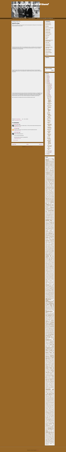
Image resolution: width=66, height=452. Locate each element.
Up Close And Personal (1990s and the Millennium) (45, 18)
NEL (53, 308)
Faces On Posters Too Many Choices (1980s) (19, 18)
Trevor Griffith (51, 426)
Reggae (47, 350)
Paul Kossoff (52, 327)
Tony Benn (47, 422)
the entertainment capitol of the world (50, 396)
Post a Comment (15, 140)
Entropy (53, 228)
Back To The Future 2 (49, 129)
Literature (50, 286)
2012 (47, 81)
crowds (50, 213)
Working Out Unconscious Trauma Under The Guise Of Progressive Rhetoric (50, 443)
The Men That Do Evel (49, 104)
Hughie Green (52, 254)
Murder (51, 305)
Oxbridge (53, 325)
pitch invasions (48, 333)
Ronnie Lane (52, 361)
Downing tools (47, 225)
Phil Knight (15, 128)
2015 (47, 77)
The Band (50, 391)
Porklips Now (49, 105)
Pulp (47, 344)
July (48, 90)
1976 (49, 162)
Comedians (52, 204)
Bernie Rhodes (50, 180)
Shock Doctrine (51, 372)
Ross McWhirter (49, 362)
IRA (52, 258)
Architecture (47, 174)
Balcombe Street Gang (51, 178)
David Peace (52, 217)
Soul (53, 376)
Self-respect (48, 369)
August (48, 89)
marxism (51, 293)
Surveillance (47, 386)
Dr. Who (52, 225)
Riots (52, 356)
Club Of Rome (47, 200)
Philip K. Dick (52, 332)
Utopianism (47, 431)
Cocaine (52, 200)
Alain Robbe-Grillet (51, 165)
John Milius (47, 273)
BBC (46, 180)
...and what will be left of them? (30, 4)
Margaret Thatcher (51, 290)
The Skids (47, 415)
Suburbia (47, 385)
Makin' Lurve (52, 288)
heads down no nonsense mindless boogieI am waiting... (49, 100)
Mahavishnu (47, 288)
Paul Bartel (48, 327)
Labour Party (48, 282)
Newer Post (14, 144)
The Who (50, 418)
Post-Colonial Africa (50, 336)
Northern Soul (47, 322)
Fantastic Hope (48, 29)
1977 (52, 162)
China (53, 196)
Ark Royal (51, 174)
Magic (52, 287)
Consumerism (49, 208)
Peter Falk (47, 330)
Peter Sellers (48, 331)
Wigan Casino (51, 440)
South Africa (49, 377)
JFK (50, 269)
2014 (47, 79)
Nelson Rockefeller (48, 309)
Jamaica (49, 262)
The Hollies (47, 398)
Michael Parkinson (49, 297)
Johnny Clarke (52, 274)
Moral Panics (49, 304)
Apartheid (52, 173)
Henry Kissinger (52, 250)
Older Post (41, 144)
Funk (51, 239)
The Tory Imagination (31, 18)
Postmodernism (49, 339)
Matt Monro (52, 294)
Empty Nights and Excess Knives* (49, 125)
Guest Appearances (48, 246)
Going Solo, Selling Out (49, 127)
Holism (46, 252)
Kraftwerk (47, 281)
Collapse (47, 204)
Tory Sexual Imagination (50, 423)
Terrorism (47, 390)
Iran (46, 259)
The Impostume (48, 45)
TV (51, 427)
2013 (47, 80)
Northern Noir (51, 321)
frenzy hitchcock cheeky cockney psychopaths (50, 239)
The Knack (51, 400)
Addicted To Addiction (49, 107)
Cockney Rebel (47, 201)
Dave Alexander (51, 216)
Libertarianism (48, 284)
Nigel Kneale (51, 317)
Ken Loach (47, 278)
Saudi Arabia (51, 365)
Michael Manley (52, 296)
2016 (47, 76)
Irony (49, 259)
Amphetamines (52, 170)
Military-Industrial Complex (48, 300)
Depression (51, 222)
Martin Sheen (51, 292)
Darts (46, 216)
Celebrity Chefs (52, 193)
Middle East (48, 298)
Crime (47, 212)
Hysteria (52, 255)
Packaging (47, 326)
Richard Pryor (47, 353)
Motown (47, 305)
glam (49, 242)
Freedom (49, 238)
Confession (47, 207)
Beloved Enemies (48, 24)
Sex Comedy (47, 371)
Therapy (49, 419)
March (48, 95)
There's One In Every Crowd (49, 135)
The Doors (50, 395)
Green (52, 245)
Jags (46, 262)
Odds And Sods (48, 122)
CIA (52, 197)
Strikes (52, 381)
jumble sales (51, 276)
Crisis (50, 212)
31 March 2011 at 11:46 (17, 138)
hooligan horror (51, 253)
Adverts (47, 165)
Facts (46, 232)
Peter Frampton (52, 330)
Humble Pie (48, 255)
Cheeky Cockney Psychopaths (50, 195)
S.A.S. (50, 364)
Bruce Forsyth (51, 189)
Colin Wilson (50, 203)
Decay (52, 219)
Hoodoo (47, 253)
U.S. (52, 428)
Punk (51, 344)
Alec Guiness (48, 167)
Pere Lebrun (47, 35)
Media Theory (47, 296)
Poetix (47, 38)
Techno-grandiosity (48, 388)
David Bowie (47, 217)
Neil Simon (50, 308)
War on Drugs (48, 433)
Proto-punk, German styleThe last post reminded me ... (49, 142)
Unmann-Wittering (48, 49)
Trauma (47, 426)
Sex (52, 370)
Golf (52, 242)
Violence (51, 432)
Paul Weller (47, 329)
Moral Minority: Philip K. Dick (49, 110)
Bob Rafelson (51, 184)
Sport (47, 379)
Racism (48, 348)
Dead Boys (48, 218)
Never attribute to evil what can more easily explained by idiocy (50, 313)
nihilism (47, 318)
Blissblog (47, 26)
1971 (50, 161)
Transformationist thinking (50, 425)
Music (52, 306)
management (48, 289)
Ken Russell (51, 278)
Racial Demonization (50, 346)
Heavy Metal (47, 250)
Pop (49, 334)
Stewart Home (48, 381)
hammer (50, 248)
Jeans (52, 267)
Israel (49, 260)
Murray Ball (47, 306)
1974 (47, 162)
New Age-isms (51, 314)
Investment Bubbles (48, 258)
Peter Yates (47, 332)
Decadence (48, 219)
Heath (52, 249)
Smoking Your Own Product (49, 374)
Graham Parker (48, 245)
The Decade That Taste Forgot (50, 394)
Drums (46, 226)
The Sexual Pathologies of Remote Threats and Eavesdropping (50, 414)
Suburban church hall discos (49, 384)
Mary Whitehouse (48, 294)
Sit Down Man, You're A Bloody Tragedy (49, 40)
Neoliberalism (49, 311)
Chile (50, 196)
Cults (47, 214)
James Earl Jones (51, 263)
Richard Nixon (49, 352)
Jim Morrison (51, 270)
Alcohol (52, 166)
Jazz (50, 266)
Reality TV (47, 349)
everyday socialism (49, 230)
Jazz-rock (49, 267)
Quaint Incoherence (48, 345)
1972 (53, 161)
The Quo (20, 120)
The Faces (49, 397)
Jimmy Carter (52, 271)
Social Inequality (50, 375)
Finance (47, 234)
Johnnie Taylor (47, 274)
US (51, 430)
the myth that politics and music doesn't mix (50, 405)
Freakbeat (51, 237)
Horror (47, 254)
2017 (47, 75)
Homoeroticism (51, 252)
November (49, 85)
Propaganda (51, 342)
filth (52, 233)
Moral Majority (51, 303)
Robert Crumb (51, 358)
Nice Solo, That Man (49, 138)
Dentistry (47, 222)
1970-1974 (47, 161)
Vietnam (47, 432)
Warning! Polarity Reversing (49, 114)
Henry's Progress (49, 120)
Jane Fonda (47, 266)
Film (50, 233)
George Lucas (47, 241)
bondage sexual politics (49, 185)
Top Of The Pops (49, 423)
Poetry (52, 333)
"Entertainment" (48, 160)
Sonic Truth (47, 42)
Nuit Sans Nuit (48, 30)
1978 (46, 163)
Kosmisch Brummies (49, 280)
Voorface (47, 54)
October (48, 86)
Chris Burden (48, 197)
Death (52, 218)
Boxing (52, 186)
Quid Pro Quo (49, 96)
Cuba (53, 213)
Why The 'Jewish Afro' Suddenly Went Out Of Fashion (50, 438)
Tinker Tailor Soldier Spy (49, 421)
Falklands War (51, 232)
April (48, 94)
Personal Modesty (51, 329)
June (48, 91)
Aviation (51, 177)
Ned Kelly (47, 308)
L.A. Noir (51, 281)
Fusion (47, 240)
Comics (52, 205)
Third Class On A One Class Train (49, 47)
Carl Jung (47, 193)
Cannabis (47, 192)
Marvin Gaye (47, 293)
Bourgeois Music (48, 186)
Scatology (47, 366)
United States (50, 429)
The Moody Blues (48, 402)
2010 (47, 153)
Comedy (48, 205)
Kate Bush (47, 277)
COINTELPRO (52, 201)
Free (46, 238)
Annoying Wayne (16, 120)
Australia (47, 177)
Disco (52, 223)
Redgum (52, 349)
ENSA (50, 228)
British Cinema (48, 188)
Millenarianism (48, 301)
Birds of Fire (49, 118)
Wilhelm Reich (47, 441)
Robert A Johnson (48, 357)
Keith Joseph (51, 277)
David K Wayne (16, 124)
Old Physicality (48, 32)
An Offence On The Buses (49, 132)
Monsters (47, 303)
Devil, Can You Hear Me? (49, 27)
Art (50, 175)
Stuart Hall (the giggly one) (49, 382)
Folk (50, 234)
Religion (51, 350)
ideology (47, 256)
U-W (49, 428)
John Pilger (51, 273)
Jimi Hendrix (47, 271)
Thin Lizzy (52, 419)
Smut (46, 375)
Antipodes (47, 173)
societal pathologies (48, 376)
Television (48, 389)
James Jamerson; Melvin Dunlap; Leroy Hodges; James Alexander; (50, 265)
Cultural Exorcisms (51, 214)
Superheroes (51, 385)
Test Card (50, 390)
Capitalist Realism (51, 192)
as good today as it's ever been (49, 146)
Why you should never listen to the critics (50, 439)
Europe (52, 229)
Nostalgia (52, 322)
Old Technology (51, 324)
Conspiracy (52, 207)
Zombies (47, 444)
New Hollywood (49, 315)
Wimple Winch (52, 441)
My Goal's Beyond (48, 117)
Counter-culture (51, 210)
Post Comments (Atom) (29, 146)
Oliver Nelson (48, 325)
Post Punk (52, 335)
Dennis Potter (51, 221)
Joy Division (47, 276)
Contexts (48, 112)
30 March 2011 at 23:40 (17, 126)
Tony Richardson (52, 422)
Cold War (52, 202)
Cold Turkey (47, 202)
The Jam (47, 400)
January (48, 152)
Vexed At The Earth (49, 52)
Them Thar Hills (49, 149)
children (48, 196)
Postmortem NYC (48, 340)
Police (46, 334)
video (51, 431)
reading (52, 348)
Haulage (49, 249)
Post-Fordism (48, 337)
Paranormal (52, 326)
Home (28, 144)
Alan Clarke (48, 166)
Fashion (47, 233)
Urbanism (47, 430)
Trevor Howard (47, 427)
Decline (47, 220)
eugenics (48, 229)
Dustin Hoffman (51, 226)
